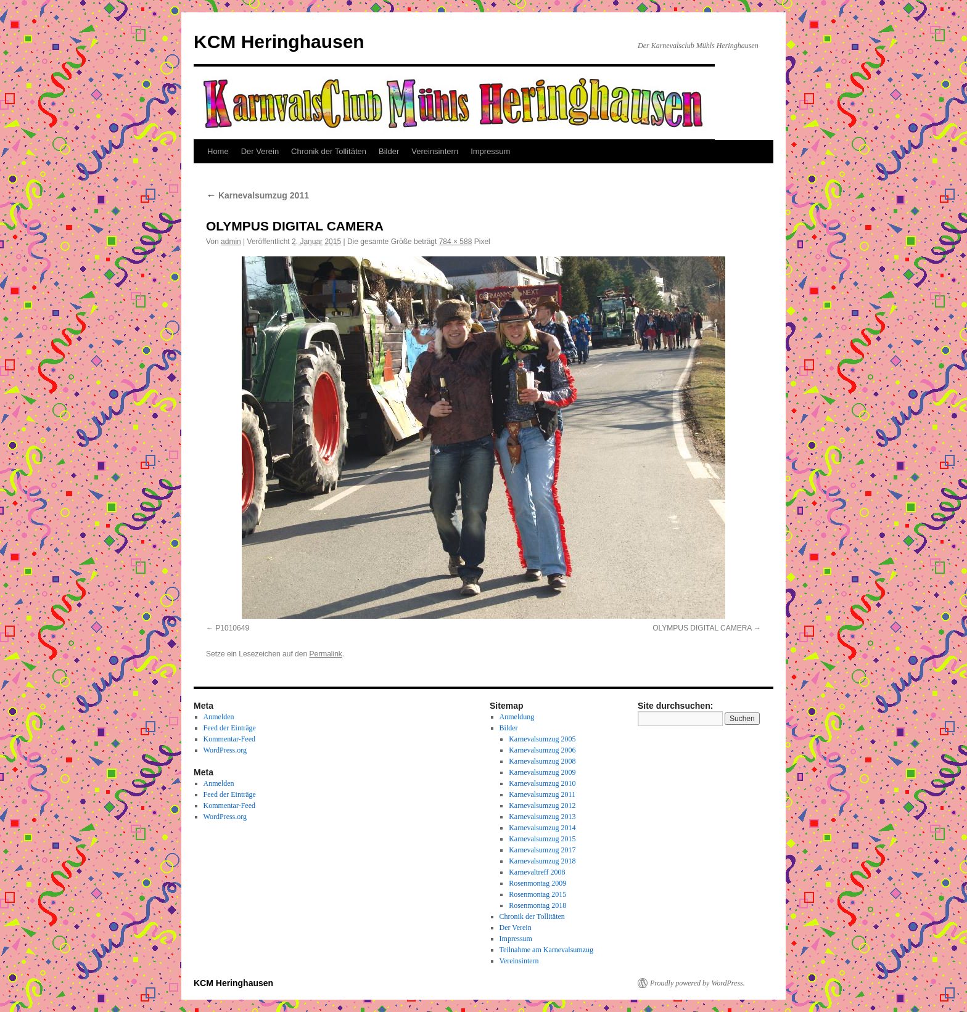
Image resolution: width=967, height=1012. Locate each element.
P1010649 (232, 628)
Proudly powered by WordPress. (697, 983)
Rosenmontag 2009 (537, 883)
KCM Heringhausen (279, 41)
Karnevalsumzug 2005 (542, 739)
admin (231, 241)
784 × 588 (455, 241)
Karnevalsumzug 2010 (542, 783)
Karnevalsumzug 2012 (542, 805)
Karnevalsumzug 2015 (542, 838)
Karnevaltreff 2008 (537, 872)
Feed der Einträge (230, 728)
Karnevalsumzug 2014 (542, 827)
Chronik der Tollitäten (328, 151)
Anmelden (219, 716)
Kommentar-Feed (229, 739)
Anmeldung (517, 716)
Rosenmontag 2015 (537, 894)
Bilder (389, 151)
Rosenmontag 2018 (537, 905)
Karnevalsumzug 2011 (257, 195)
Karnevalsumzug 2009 (542, 772)
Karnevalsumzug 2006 (542, 750)
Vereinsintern (434, 151)
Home (218, 151)
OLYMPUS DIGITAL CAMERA (701, 628)
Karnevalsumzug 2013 (542, 816)
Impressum (490, 151)
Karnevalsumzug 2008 (542, 761)
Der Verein (260, 151)
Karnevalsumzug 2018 (542, 861)
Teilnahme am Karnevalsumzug (546, 949)
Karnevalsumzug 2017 (542, 850)
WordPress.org (225, 750)
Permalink (325, 654)
